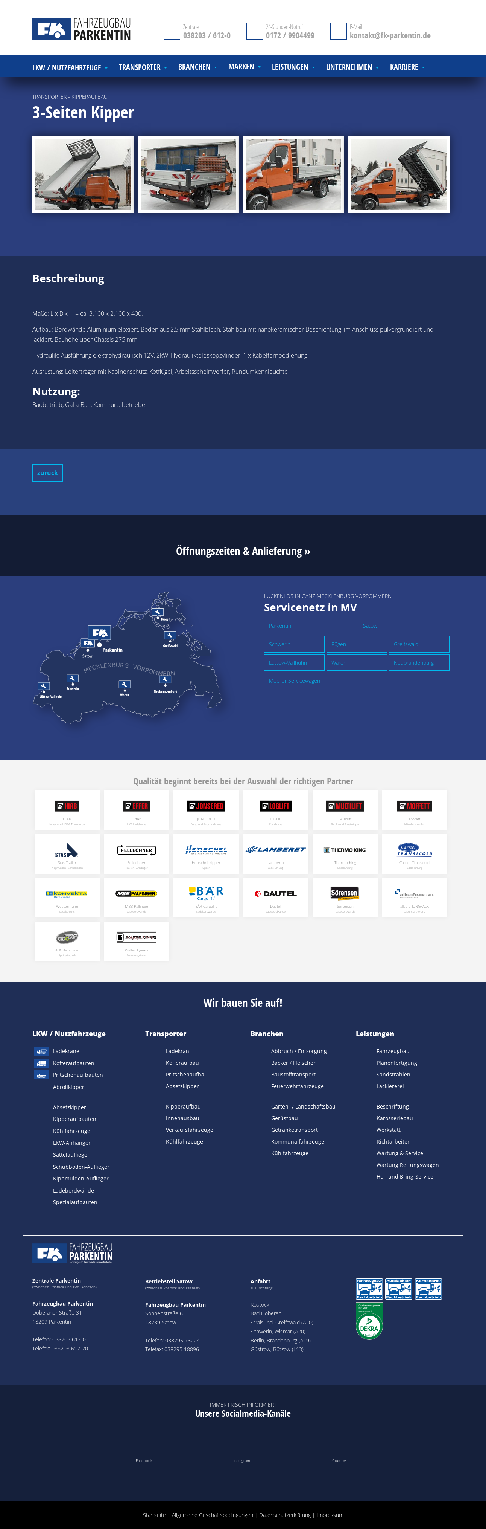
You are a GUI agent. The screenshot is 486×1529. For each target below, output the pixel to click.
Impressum (330, 1514)
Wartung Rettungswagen (408, 1164)
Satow (370, 625)
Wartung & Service (400, 1153)
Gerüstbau (284, 1118)
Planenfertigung (397, 1062)
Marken (241, 67)
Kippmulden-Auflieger (81, 1178)
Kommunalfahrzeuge (297, 1141)
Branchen (267, 1033)
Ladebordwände (73, 1190)
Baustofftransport (293, 1074)
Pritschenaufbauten (78, 1074)
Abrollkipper (68, 1086)
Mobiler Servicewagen (294, 680)
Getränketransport (294, 1129)
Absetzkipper (69, 1107)
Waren (338, 662)
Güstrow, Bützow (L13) (277, 1349)
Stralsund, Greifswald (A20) (282, 1322)
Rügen (338, 644)
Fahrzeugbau (393, 1051)
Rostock (260, 1304)
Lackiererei (390, 1086)
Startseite (154, 1514)
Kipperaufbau (183, 1106)
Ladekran (177, 1051)
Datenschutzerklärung (285, 1514)
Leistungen (375, 1033)
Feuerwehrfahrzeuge (297, 1086)
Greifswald (406, 644)
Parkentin (280, 625)
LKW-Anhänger (72, 1142)
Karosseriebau (395, 1118)
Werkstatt (389, 1129)
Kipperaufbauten (74, 1118)
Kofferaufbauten (73, 1063)
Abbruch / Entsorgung (299, 1051)
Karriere (404, 67)
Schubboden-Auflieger (81, 1166)
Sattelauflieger (71, 1154)
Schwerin (279, 644)
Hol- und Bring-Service (405, 1176)
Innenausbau (182, 1118)
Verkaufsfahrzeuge (189, 1129)
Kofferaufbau (182, 1062)
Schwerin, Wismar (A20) (278, 1331)
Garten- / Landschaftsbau (303, 1106)
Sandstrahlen (393, 1074)
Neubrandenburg (414, 662)
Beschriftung (393, 1106)
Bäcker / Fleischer (293, 1062)
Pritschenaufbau (187, 1074)
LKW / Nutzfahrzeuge (69, 1033)
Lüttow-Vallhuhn (288, 662)
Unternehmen (349, 67)
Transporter (165, 1033)
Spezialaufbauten (75, 1202)
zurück (47, 473)
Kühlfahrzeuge (71, 1131)
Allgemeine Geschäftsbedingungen (212, 1514)
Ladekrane (66, 1051)
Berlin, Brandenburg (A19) (281, 1340)
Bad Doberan (266, 1313)
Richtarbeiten (394, 1141)
